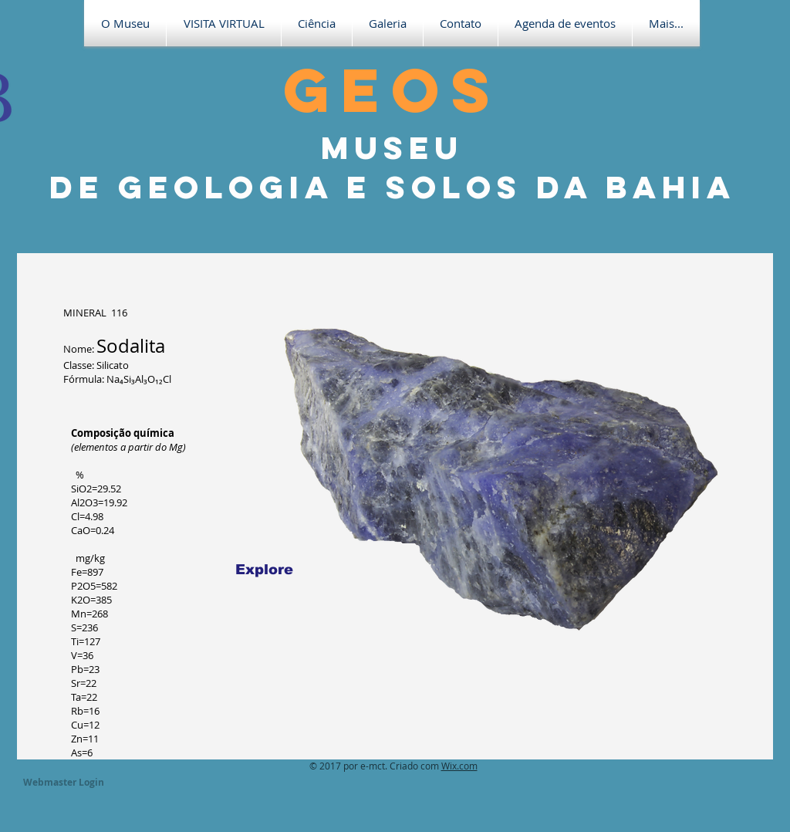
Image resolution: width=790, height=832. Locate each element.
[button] (224, 23)
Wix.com (459, 765)
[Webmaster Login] (63, 782)
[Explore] (264, 569)
